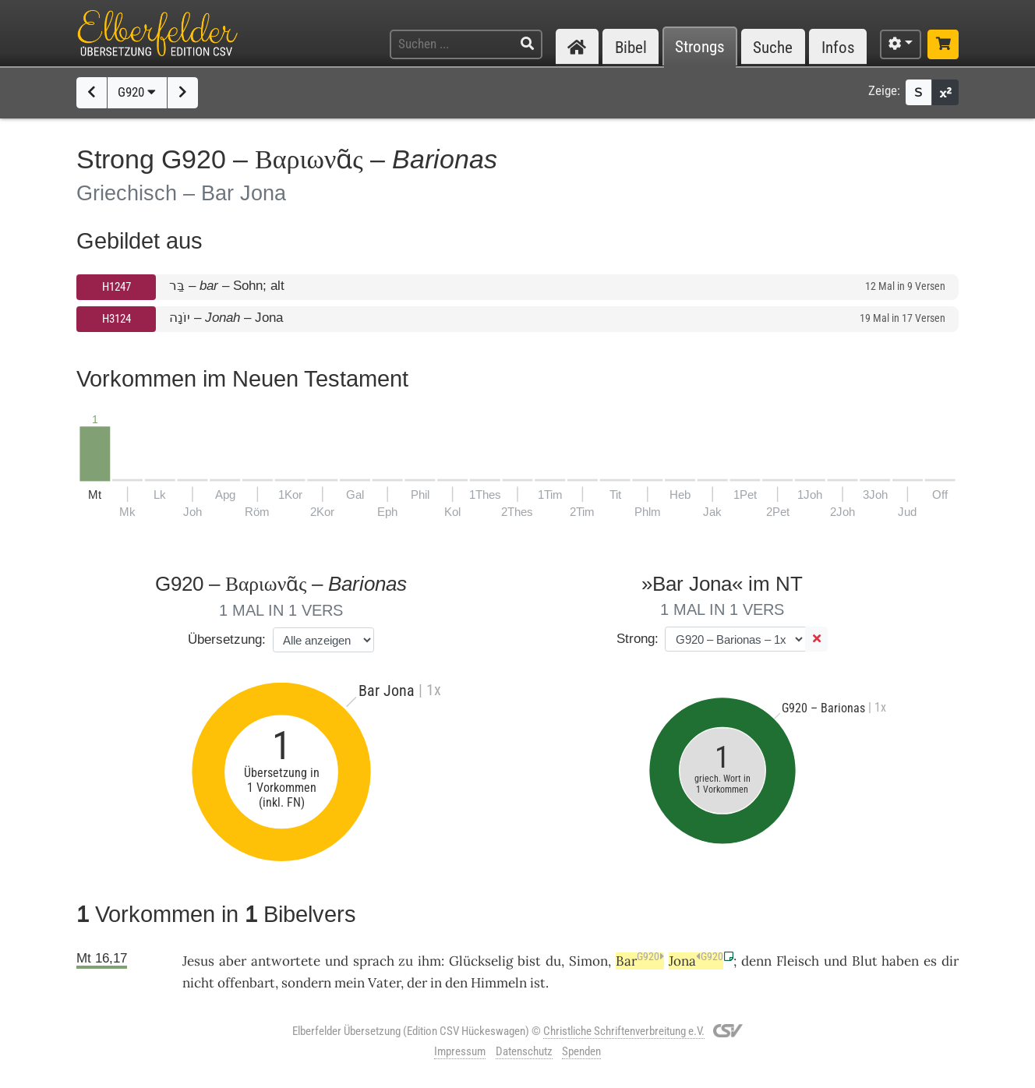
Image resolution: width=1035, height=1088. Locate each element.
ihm (429, 961)
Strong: (637, 638)
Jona (696, 961)
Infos (838, 47)
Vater (384, 982)
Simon (588, 961)
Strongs (700, 47)
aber (232, 961)
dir (950, 961)
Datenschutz (524, 1051)
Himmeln (499, 982)
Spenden (581, 1051)
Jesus (198, 961)
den (456, 982)
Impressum (460, 1051)
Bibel (631, 47)
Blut (865, 961)
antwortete (285, 961)
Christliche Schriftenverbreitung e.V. (624, 1031)
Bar (640, 961)
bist (529, 961)
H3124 (116, 319)
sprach (373, 961)
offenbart (246, 982)
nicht (198, 982)
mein (349, 982)
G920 (137, 92)
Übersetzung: (227, 639)
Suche (773, 47)
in (436, 982)
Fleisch (797, 961)
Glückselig (481, 961)
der (417, 982)
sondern (306, 982)
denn (756, 961)
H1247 (116, 287)
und (835, 961)
